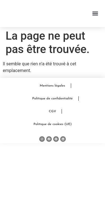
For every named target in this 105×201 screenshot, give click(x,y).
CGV (52, 111)
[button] (95, 13)
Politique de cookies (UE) (52, 124)
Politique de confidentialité (52, 98)
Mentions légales (52, 85)
